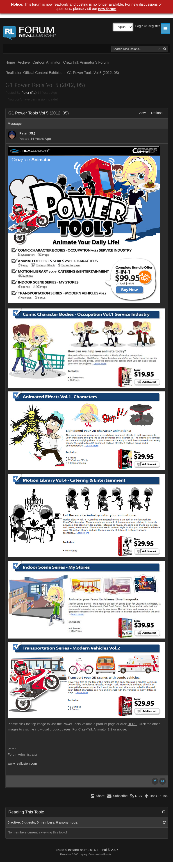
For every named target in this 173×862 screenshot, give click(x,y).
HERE (132, 724)
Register (154, 26)
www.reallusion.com (22, 763)
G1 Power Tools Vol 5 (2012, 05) (93, 73)
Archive (24, 62)
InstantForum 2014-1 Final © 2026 (93, 850)
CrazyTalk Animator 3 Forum (86, 62)
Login (139, 26)
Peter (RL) (29, 92)
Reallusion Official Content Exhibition (34, 73)
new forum (107, 9)
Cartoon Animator (46, 62)
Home (10, 62)
